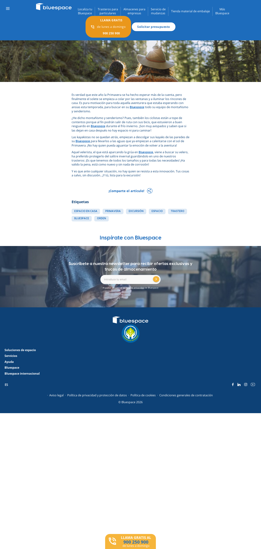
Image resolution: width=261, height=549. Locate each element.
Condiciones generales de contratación (186, 395)
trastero (177, 211)
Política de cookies (143, 395)
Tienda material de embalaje (190, 11)
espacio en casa (85, 211)
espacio (157, 211)
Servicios (11, 356)
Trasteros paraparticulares (108, 11)
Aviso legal (56, 395)
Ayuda (9, 362)
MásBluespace (222, 11)
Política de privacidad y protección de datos (97, 395)
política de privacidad (133, 287)
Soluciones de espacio (20, 350)
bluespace (81, 218)
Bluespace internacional (22, 374)
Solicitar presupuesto (153, 27)
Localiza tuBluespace (85, 11)
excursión (136, 211)
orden (101, 218)
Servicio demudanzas (158, 11)
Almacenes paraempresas (134, 11)
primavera (113, 211)
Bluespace (98, 126)
